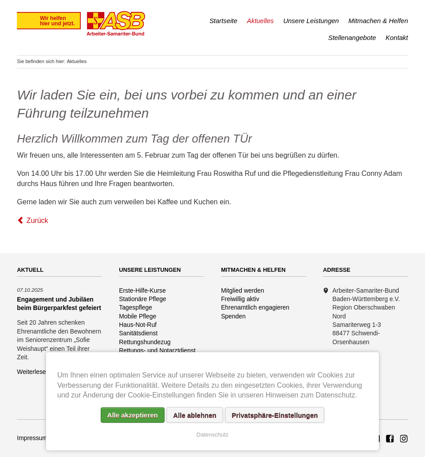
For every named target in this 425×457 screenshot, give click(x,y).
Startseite (223, 20)
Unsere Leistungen (311, 20)
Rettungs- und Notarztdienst (157, 350)
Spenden (233, 316)
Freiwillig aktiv (240, 298)
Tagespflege (135, 307)
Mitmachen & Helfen (378, 20)
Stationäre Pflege (142, 298)
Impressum (32, 437)
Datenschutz (212, 434)
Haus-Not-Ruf (138, 324)
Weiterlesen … (37, 371)
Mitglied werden (242, 290)
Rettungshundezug (144, 342)
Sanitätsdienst (138, 333)
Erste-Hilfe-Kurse (142, 290)
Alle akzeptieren (132, 415)
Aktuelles (260, 20)
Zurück (37, 220)
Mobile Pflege (137, 316)
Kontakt (397, 37)
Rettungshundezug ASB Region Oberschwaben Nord (404, 439)
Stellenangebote (352, 37)
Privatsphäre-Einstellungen (275, 415)
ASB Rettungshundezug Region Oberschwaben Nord (390, 439)
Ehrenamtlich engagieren (255, 307)
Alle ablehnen (194, 415)
